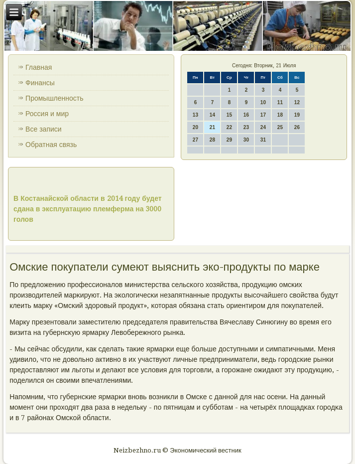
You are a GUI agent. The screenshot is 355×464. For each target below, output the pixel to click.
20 (195, 127)
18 (280, 115)
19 (297, 115)
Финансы (40, 83)
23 (246, 127)
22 (229, 127)
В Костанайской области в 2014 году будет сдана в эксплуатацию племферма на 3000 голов (87, 208)
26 (297, 127)
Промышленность (54, 98)
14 (212, 115)
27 (195, 140)
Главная (38, 67)
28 (212, 140)
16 (246, 115)
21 (212, 127)
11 (280, 102)
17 (263, 115)
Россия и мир (47, 114)
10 (263, 102)
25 (280, 127)
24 (263, 127)
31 (263, 140)
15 (229, 115)
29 (229, 140)
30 (246, 140)
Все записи (43, 129)
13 (195, 115)
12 (297, 102)
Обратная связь (51, 145)
